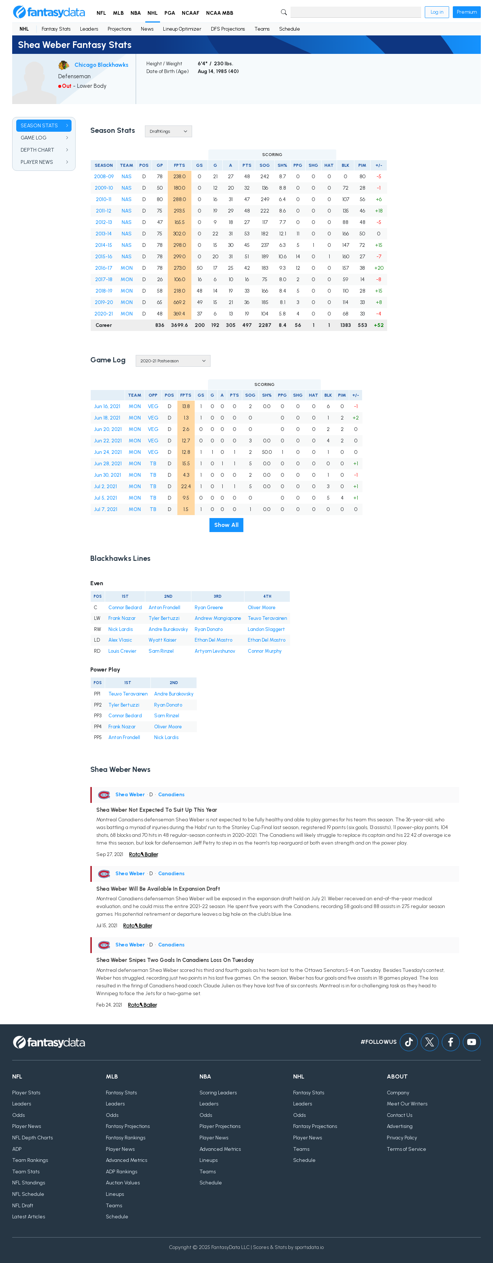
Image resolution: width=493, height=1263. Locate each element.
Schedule (289, 29)
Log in (437, 12)
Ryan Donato (209, 629)
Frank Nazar (122, 618)
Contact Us (399, 1115)
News (147, 29)
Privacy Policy (402, 1138)
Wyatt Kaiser (163, 640)
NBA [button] (136, 13)
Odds (18, 1115)
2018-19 (104, 291)
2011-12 (103, 211)
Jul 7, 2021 (105, 509)
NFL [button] (101, 13)
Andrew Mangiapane (218, 618)
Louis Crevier (122, 651)
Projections (119, 29)
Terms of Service (406, 1149)
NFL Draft (22, 1205)
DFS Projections (228, 29)
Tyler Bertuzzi (164, 618)
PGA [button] (169, 13)
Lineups (115, 1194)
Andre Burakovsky (168, 629)
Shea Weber (130, 794)
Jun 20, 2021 (108, 429)
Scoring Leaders (218, 1093)
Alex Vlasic (120, 640)
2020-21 (103, 314)
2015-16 (103, 256)
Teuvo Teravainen (267, 618)
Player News (26, 1126)
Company (398, 1093)
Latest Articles (28, 1217)
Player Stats (26, 1093)
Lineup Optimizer (182, 29)
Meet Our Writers (407, 1104)
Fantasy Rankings (125, 1138)
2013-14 (104, 234)
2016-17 (103, 268)
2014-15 (103, 245)
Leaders (89, 29)
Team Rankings (30, 1160)
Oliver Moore (261, 607)
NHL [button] (152, 13)
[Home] (49, 12)
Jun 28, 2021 (108, 463)
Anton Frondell (164, 607)
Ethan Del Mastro (213, 640)
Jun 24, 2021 (108, 452)
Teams (262, 29)
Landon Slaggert (266, 629)
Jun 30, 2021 (107, 475)
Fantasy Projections (128, 1126)
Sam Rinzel (161, 651)
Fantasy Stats (56, 29)
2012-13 (104, 222)
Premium (467, 12)
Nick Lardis (120, 629)
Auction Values (123, 1183)
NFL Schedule (28, 1194)
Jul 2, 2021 (105, 486)
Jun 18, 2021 (107, 418)
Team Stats (25, 1172)
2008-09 (104, 176)
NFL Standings (28, 1183)
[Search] (356, 12)
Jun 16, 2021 (107, 406)
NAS (127, 176)
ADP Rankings (121, 1172)
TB (153, 463)
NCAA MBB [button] (219, 13)
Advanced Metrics (126, 1160)
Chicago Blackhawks (101, 65)
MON (127, 268)
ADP (17, 1149)
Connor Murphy (265, 651)
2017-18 (103, 279)
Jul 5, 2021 (105, 498)
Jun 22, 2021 (108, 441)
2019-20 (104, 302)
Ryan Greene (209, 607)
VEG (153, 406)
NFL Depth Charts (32, 1138)
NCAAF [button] (190, 13)
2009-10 (104, 188)
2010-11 (103, 199)
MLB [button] (118, 13)
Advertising (400, 1126)
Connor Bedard (125, 607)
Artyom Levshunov (215, 651)
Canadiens (171, 794)
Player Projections (219, 1126)
